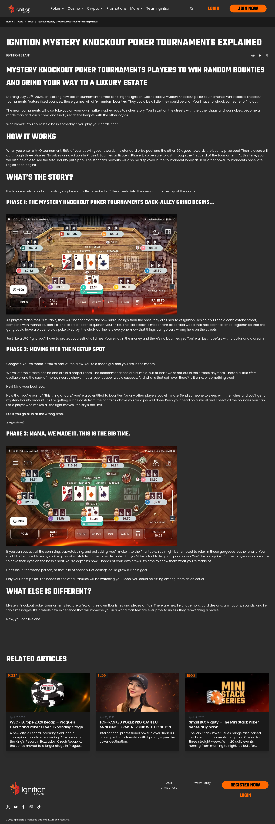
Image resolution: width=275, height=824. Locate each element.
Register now (245, 785)
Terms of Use (168, 788)
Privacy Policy (201, 783)
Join (242, 8)
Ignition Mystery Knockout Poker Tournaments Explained (68, 21)
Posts (20, 21)
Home (9, 21)
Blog (102, 675)
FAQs (168, 783)
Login (213, 8)
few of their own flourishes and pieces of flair (117, 605)
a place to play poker (50, 329)
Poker (30, 21)
